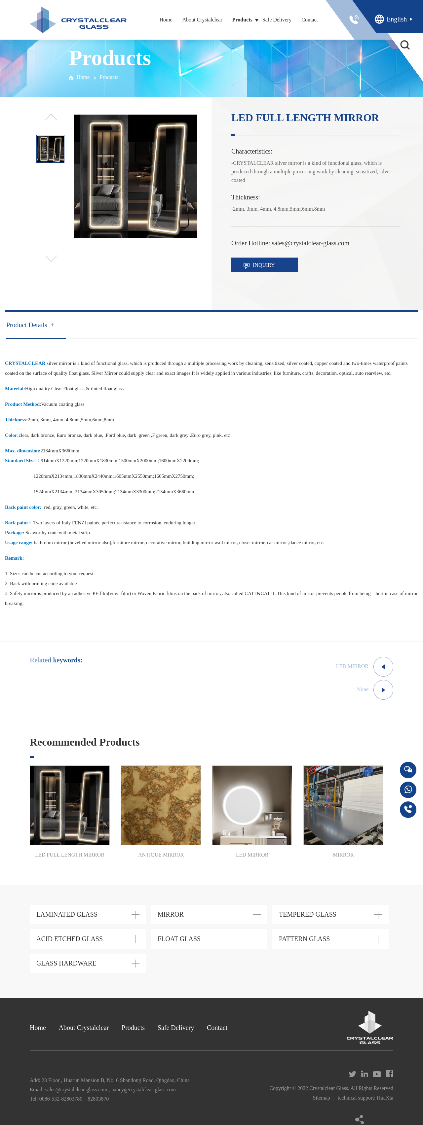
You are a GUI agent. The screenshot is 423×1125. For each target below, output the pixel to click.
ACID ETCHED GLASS (69, 938)
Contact (309, 19)
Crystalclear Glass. (329, 1088)
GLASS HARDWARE (66, 963)
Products (242, 19)
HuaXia (385, 1098)
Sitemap (321, 1098)
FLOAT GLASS (179, 938)
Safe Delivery (276, 19)
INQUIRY (259, 265)
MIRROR (171, 914)
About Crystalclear (202, 19)
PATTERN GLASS (304, 938)
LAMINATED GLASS (66, 914)
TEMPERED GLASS (307, 914)
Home (165, 19)
